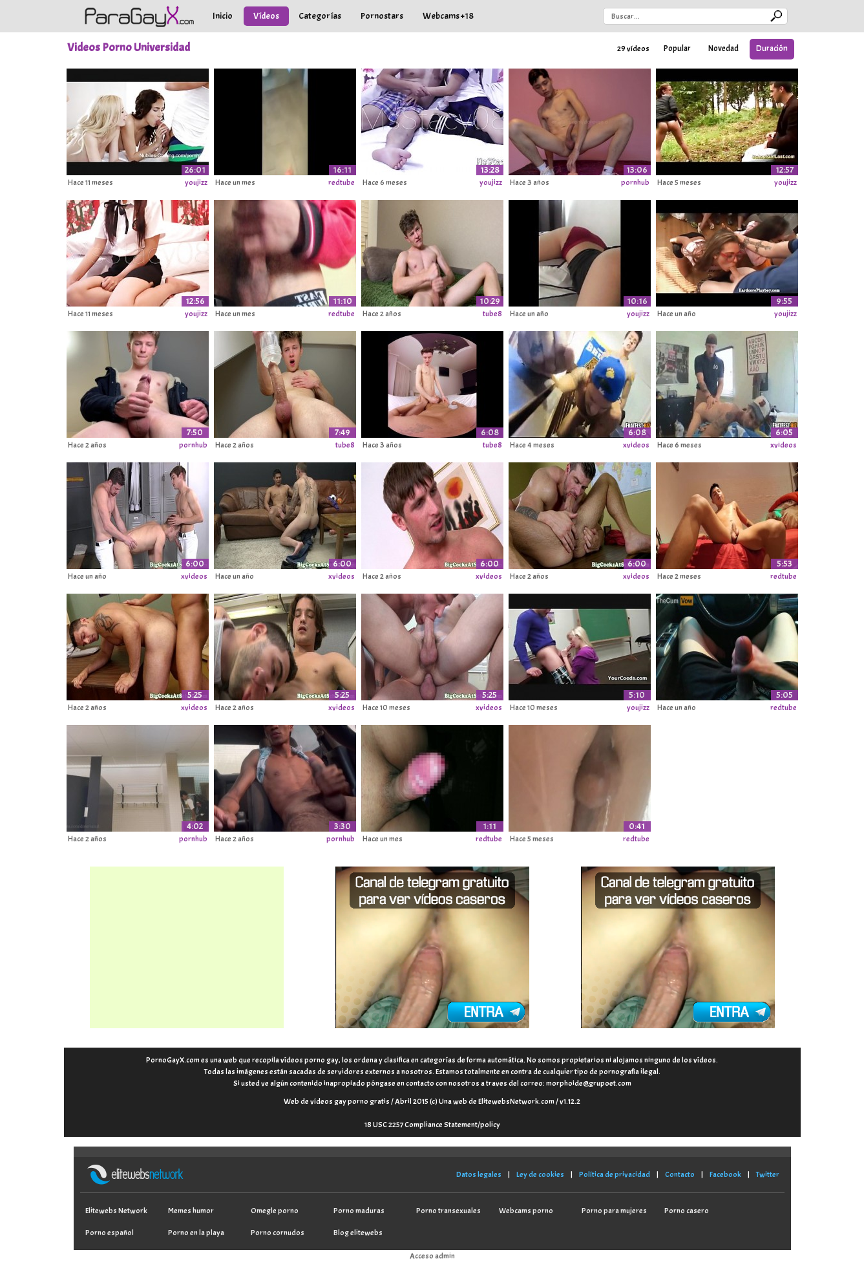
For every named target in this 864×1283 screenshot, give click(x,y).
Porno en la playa (196, 1232)
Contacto (680, 1174)
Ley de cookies (540, 1174)
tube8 (492, 313)
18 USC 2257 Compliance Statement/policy (432, 1124)
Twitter (767, 1174)
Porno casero (686, 1210)
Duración (772, 48)
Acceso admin (432, 1256)
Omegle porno (275, 1210)
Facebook (725, 1174)
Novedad (723, 48)
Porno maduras (359, 1210)
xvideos (636, 445)
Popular (677, 48)
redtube (341, 182)
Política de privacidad (614, 1174)
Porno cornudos (277, 1232)
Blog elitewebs (358, 1232)
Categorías (320, 15)
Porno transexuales (448, 1210)
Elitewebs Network (116, 1210)
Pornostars (382, 15)
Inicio (223, 15)
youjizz (196, 182)
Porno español (109, 1232)
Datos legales (478, 1174)
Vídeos (266, 15)
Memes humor (191, 1210)
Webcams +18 (448, 15)
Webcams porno (526, 1210)
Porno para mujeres (614, 1210)
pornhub (635, 182)
